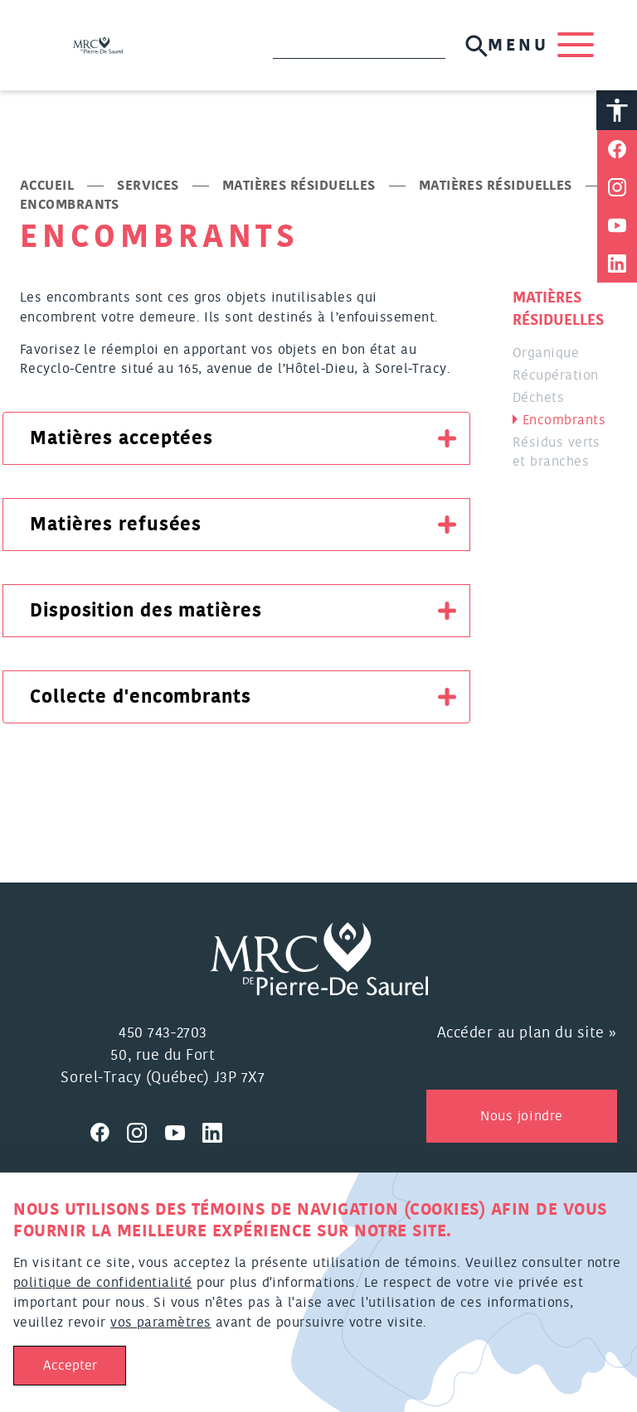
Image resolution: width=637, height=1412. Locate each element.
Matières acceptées (121, 440)
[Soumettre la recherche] (475, 46)
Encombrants (564, 421)
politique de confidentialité (102, 1282)
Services (148, 187)
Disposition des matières (146, 612)
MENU (539, 46)
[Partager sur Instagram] (617, 189)
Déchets (538, 399)
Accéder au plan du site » (527, 1034)
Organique (546, 354)
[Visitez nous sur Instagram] (146, 1131)
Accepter (70, 1365)
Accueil (47, 187)
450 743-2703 (163, 1034)
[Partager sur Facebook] (617, 151)
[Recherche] (357, 46)
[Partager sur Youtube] (617, 227)
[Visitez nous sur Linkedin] (219, 1131)
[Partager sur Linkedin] (617, 265)
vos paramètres (160, 1322)
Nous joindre (521, 1117)
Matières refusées (116, 526)
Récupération (555, 377)
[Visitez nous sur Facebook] (108, 1131)
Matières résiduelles (299, 187)
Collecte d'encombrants (140, 698)
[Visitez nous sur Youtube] (184, 1131)
